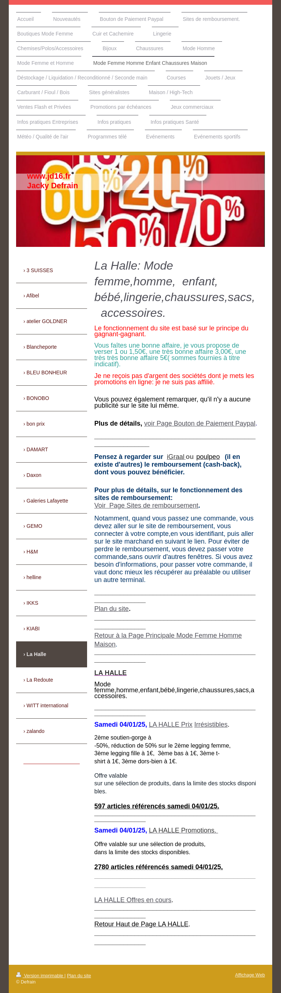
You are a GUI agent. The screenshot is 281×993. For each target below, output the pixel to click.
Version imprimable (40, 975)
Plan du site (111, 608)
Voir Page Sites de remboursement (146, 505)
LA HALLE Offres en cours (133, 900)
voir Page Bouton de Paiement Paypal (199, 423)
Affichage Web (250, 975)
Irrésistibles (211, 724)
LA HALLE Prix (170, 724)
